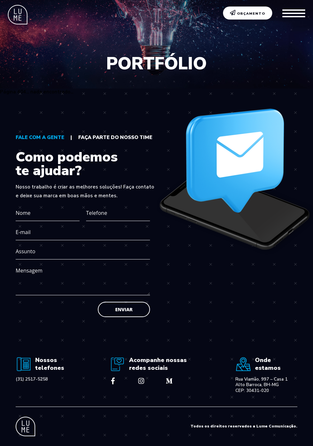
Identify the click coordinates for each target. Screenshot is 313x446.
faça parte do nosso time (115, 137)
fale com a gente (40, 137)
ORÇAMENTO (247, 13)
